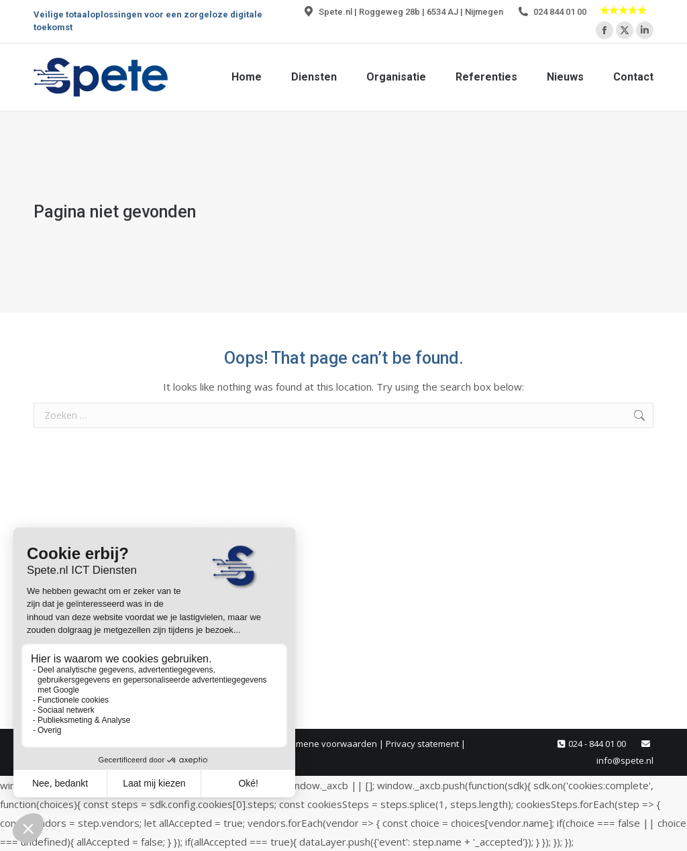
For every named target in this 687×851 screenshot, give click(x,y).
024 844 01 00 (551, 11)
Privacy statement (422, 744)
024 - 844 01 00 (597, 744)
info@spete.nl (624, 760)
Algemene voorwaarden (327, 744)
